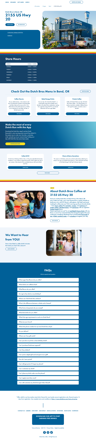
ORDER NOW (70, 167)
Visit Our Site (55, 220)
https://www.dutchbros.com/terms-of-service (64, 399)
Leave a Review (11, 248)
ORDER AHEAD (10, 24)
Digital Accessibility (59, 428)
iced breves (75, 207)
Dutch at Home (77, 2)
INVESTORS (60, 411)
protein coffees (54, 207)
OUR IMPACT (42, 411)
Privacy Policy (50, 428)
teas (51, 216)
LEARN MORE (25, 167)
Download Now (15, 144)
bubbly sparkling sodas (60, 216)
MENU (7, 2)
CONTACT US (21, 411)
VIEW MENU (19, 113)
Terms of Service (36, 428)
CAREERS (28, 411)
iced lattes (68, 206)
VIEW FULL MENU (85, 91)
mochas (74, 206)
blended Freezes (64, 207)
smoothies (73, 216)
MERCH (27, 2)
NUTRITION (75, 411)
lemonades (84, 214)
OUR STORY (35, 411)
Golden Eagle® (54, 209)
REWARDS (13, 2)
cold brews (83, 206)
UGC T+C (43, 428)
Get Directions (21, 24)
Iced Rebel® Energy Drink (77, 211)
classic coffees (59, 206)
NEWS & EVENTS (51, 411)
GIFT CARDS (20, 2)
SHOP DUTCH (67, 411)
